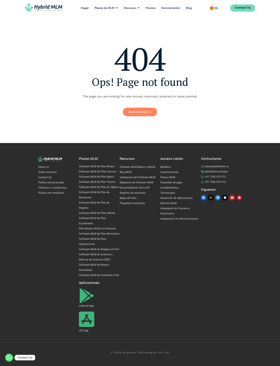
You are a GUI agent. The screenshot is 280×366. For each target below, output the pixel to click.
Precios (151, 8)
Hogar (85, 8)
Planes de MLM (106, 8)
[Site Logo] (43, 7)
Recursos (132, 8)
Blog (189, 8)
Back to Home (140, 112)
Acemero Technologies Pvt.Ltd (146, 352)
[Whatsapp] (9, 358)
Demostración (170, 8)
